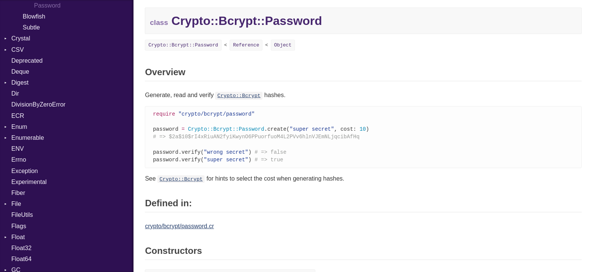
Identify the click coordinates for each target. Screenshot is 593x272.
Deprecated (27, 60)
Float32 (21, 248)
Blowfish (34, 16)
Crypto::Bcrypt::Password (183, 45)
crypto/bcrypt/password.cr (179, 229)
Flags (18, 226)
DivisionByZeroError (38, 104)
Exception (24, 171)
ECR (17, 116)
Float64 (21, 259)
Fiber (18, 193)
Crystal (20, 38)
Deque (20, 71)
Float (18, 237)
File (16, 204)
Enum (19, 127)
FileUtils (22, 215)
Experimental (29, 182)
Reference (246, 45)
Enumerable (27, 137)
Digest (19, 82)
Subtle (31, 27)
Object (283, 45)
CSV (17, 49)
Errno (18, 159)
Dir (15, 93)
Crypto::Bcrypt (239, 96)
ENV (17, 148)
